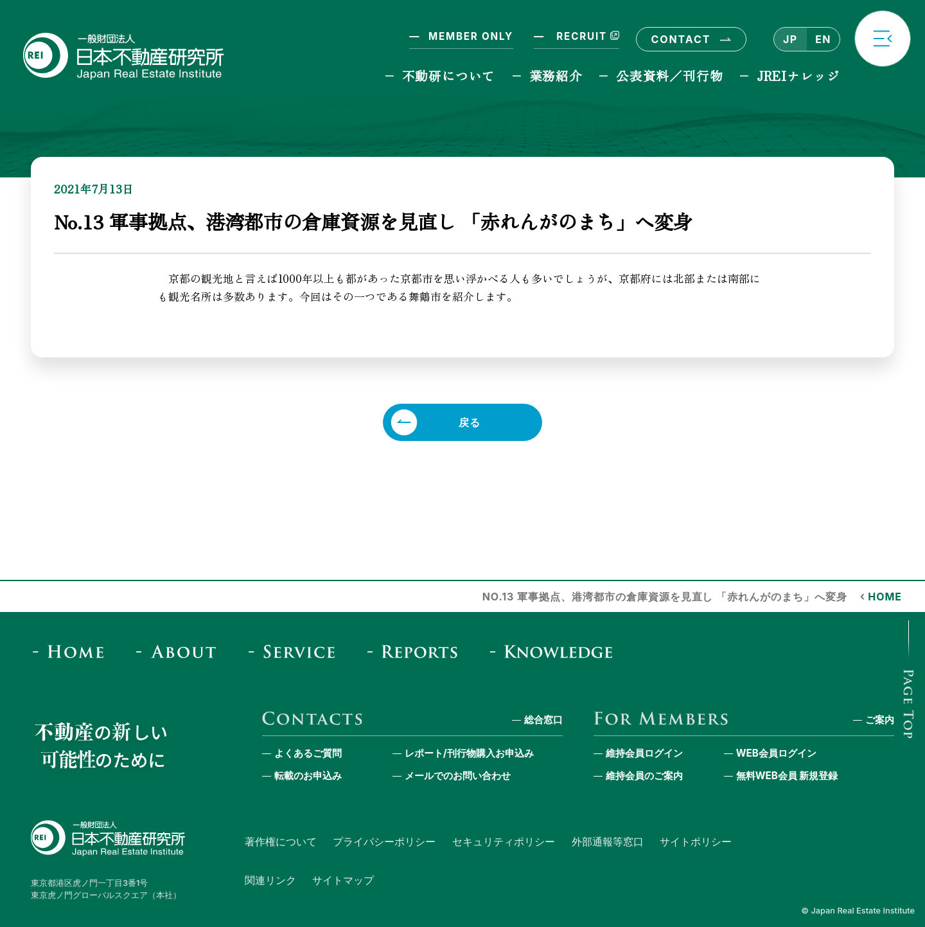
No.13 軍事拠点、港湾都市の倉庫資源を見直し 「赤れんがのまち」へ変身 (664, 596)
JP (790, 39)
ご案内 (879, 720)
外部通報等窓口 (608, 841)
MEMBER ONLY (470, 36)
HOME (885, 596)
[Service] (296, 651)
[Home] (72, 651)
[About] (180, 651)
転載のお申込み (308, 776)
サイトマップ (343, 880)
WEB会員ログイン (776, 753)
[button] (882, 38)
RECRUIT (586, 36)
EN (823, 39)
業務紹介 (556, 75)
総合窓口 (543, 720)
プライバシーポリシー (384, 841)
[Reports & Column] (417, 651)
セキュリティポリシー (503, 841)
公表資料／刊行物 (669, 75)
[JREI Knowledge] (555, 651)
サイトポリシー (696, 841)
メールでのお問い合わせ (458, 776)
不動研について (448, 75)
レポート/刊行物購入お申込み (469, 753)
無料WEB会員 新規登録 (787, 776)
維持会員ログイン (644, 753)
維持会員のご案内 (644, 776)
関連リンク (270, 880)
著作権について (281, 841)
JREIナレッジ (798, 75)
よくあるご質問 (308, 753)
